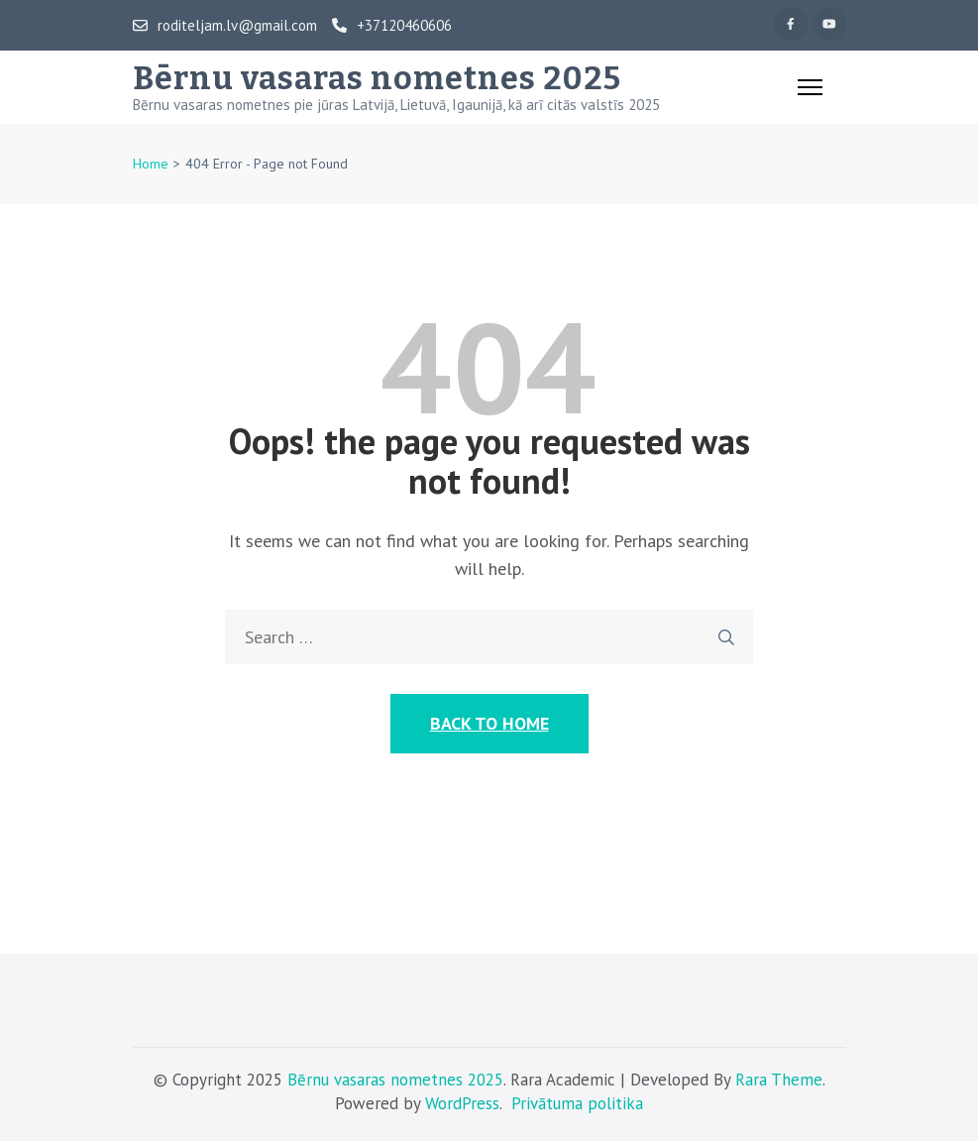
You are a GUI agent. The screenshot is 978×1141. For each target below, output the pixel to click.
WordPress (462, 1103)
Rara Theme (778, 1079)
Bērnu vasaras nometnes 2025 (377, 78)
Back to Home (489, 723)
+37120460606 (392, 26)
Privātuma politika (577, 1103)
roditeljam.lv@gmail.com (225, 26)
